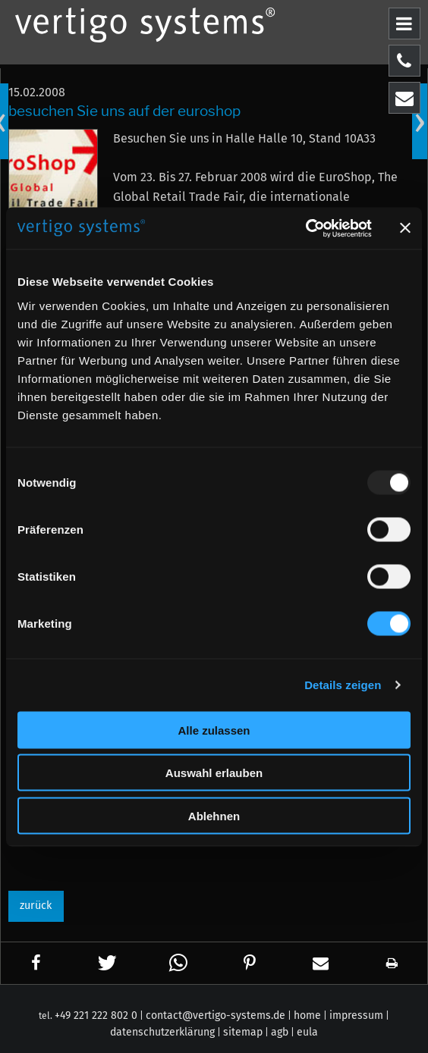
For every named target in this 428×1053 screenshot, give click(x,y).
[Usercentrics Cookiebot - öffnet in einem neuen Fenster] (305, 228)
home (307, 1015)
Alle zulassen (214, 729)
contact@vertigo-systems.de (215, 1015)
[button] (37, 963)
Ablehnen (214, 815)
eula (307, 1032)
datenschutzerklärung (162, 1032)
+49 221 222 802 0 (96, 1015)
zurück (36, 905)
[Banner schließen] (405, 228)
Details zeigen (342, 684)
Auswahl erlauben (214, 772)
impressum (356, 1015)
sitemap (243, 1032)
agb (279, 1032)
